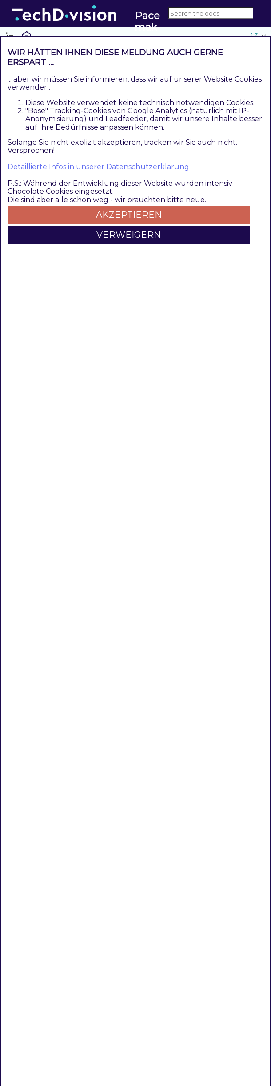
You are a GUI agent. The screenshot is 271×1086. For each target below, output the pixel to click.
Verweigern (128, 234)
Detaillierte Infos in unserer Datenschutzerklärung (98, 167)
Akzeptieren (129, 214)
